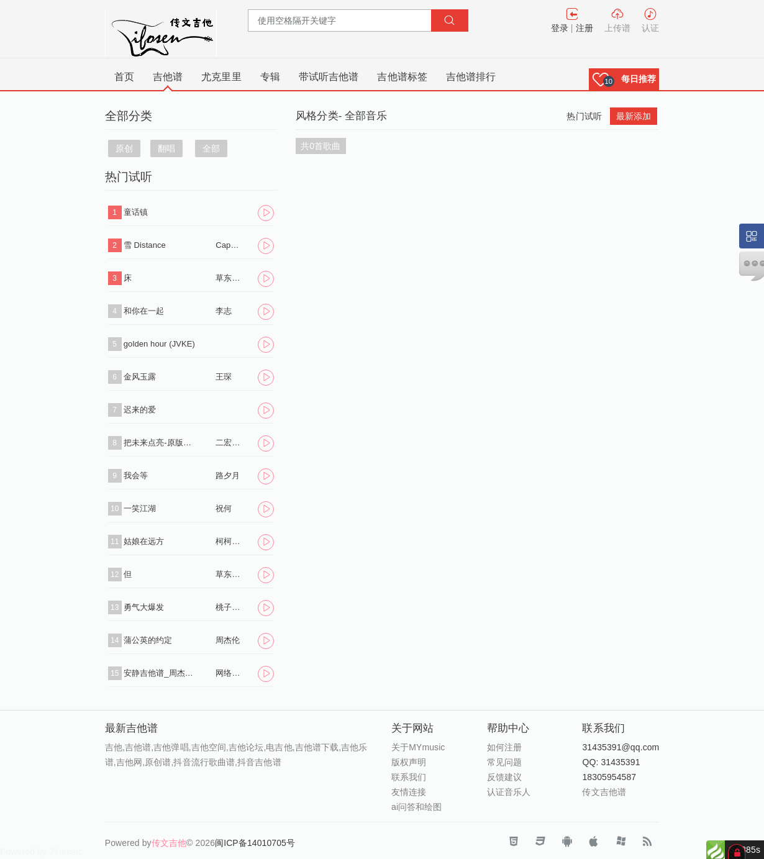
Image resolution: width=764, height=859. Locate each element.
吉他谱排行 (471, 76)
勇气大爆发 (144, 607)
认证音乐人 (509, 792)
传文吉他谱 (604, 792)
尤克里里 (221, 76)
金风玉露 (140, 376)
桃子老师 (229, 607)
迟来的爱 (140, 409)
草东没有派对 (229, 278)
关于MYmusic (418, 747)
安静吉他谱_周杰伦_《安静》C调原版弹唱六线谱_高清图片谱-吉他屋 (161, 673)
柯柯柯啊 (229, 541)
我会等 (136, 475)
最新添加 (633, 116)
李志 (224, 311)
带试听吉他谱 (329, 76)
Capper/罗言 (229, 245)
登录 (559, 28)
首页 (124, 76)
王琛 (224, 376)
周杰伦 (228, 640)
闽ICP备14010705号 (255, 843)
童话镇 (136, 212)
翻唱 (166, 148)
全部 (211, 148)
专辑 (270, 76)
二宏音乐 (229, 442)
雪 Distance (145, 245)
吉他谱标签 (402, 76)
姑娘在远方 (144, 541)
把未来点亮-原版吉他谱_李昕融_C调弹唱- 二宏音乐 (161, 442)
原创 (124, 148)
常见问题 (504, 762)
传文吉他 (169, 843)
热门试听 (583, 116)
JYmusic (66, 852)
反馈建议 (504, 777)
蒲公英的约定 (148, 640)
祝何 (224, 508)
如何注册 (504, 747)
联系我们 (408, 777)
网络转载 (229, 673)
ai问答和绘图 (416, 807)
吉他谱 (168, 76)
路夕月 (228, 475)
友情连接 (408, 792)
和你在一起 (144, 311)
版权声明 (408, 762)
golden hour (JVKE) (159, 343)
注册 (584, 28)
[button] (624, 79)
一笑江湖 (140, 508)
